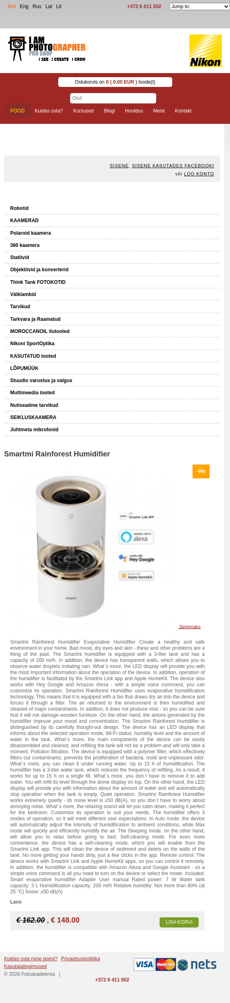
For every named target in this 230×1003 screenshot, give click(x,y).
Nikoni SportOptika (32, 343)
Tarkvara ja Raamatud (35, 319)
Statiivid (19, 257)
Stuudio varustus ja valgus (41, 380)
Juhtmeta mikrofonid (34, 429)
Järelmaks (189, 626)
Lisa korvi (179, 922)
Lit (58, 6)
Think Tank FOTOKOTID (38, 282)
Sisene (119, 165)
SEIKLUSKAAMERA (33, 417)
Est (12, 6)
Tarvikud (20, 306)
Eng (24, 6)
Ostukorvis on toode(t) (114, 82)
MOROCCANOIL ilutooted (40, 331)
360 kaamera (24, 245)
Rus (37, 6)
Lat (48, 6)
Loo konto (199, 173)
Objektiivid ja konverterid (39, 269)
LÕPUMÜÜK (24, 368)
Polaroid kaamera (30, 233)
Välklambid (23, 294)
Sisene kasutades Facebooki (173, 165)
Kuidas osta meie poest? (30, 959)
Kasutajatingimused (25, 966)
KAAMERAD (24, 220)
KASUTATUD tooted (33, 356)
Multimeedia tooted (32, 393)
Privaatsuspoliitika (80, 959)
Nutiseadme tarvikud (34, 405)
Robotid (19, 208)
